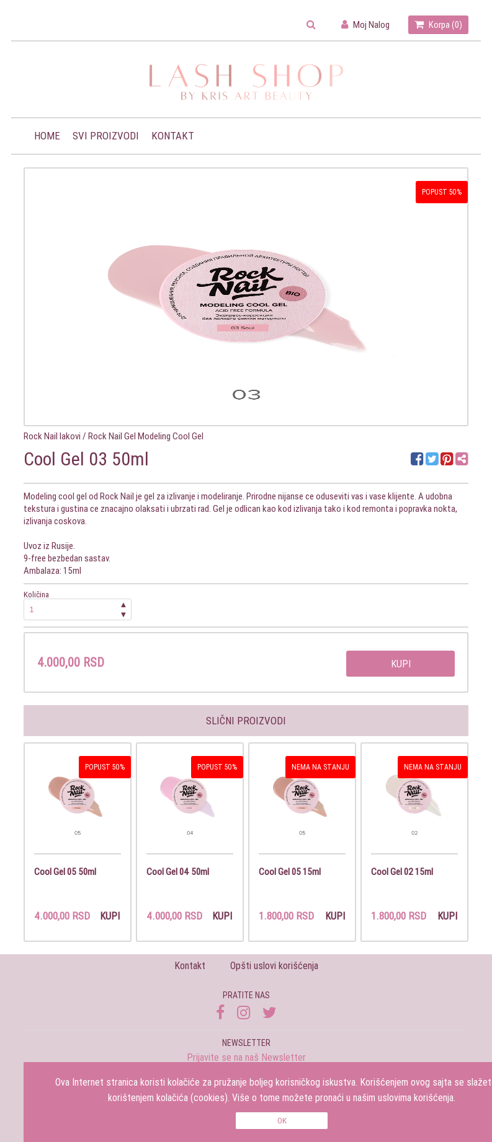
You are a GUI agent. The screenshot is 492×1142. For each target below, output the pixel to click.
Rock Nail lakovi (52, 436)
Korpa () (438, 24)
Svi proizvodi (106, 136)
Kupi (401, 663)
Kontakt (172, 136)
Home (47, 136)
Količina (78, 605)
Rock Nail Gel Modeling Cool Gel (146, 436)
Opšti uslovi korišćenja (274, 965)
